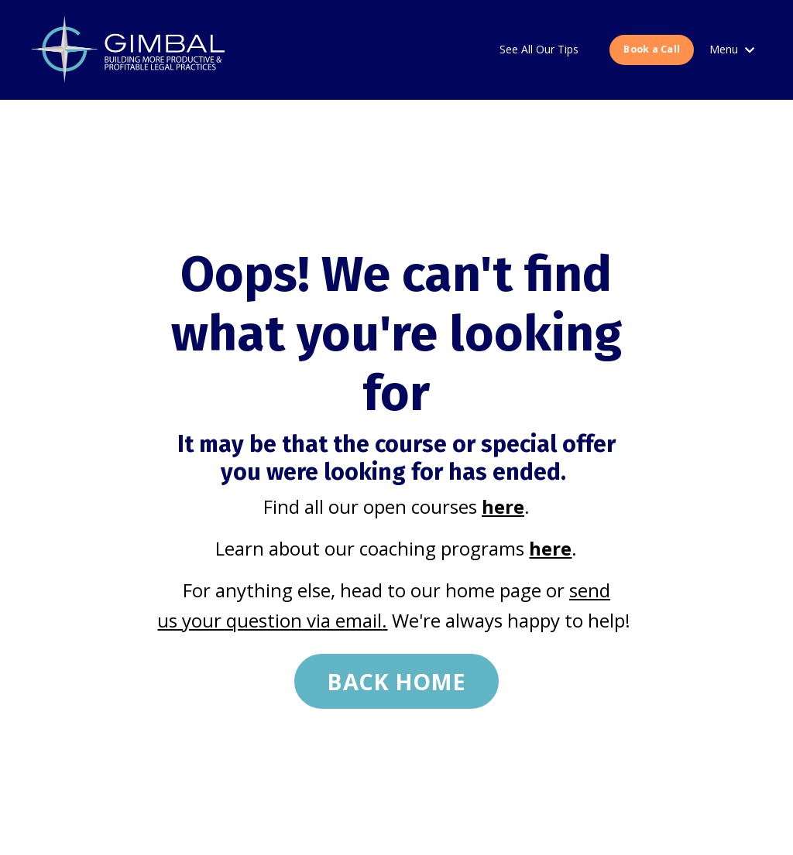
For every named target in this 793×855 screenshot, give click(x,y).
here (503, 506)
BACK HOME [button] (396, 681)
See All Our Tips (538, 49)
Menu (731, 49)
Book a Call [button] (651, 49)
